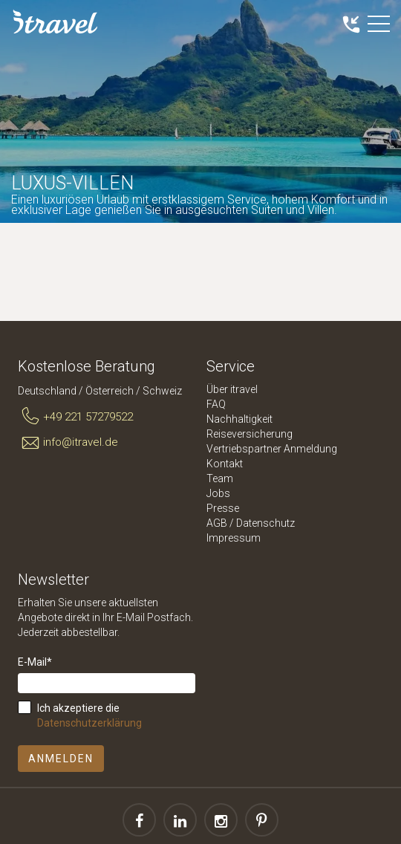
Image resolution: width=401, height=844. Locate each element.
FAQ (216, 404)
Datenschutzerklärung (89, 723)
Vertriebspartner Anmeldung (271, 449)
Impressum (233, 538)
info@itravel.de (68, 442)
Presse (222, 508)
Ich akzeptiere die (89, 715)
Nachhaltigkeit (239, 419)
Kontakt (224, 464)
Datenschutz (265, 523)
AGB (216, 523)
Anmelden (61, 759)
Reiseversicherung (249, 434)
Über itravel (232, 389)
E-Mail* (35, 662)
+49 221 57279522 (75, 416)
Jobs (218, 493)
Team (219, 478)
